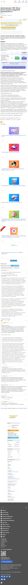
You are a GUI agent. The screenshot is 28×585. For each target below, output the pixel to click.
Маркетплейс (5, 524)
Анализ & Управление (7, 516)
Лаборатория (5, 514)
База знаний (5, 512)
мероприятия (8, 119)
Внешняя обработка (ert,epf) (13, 471)
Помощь (3, 544)
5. (1, 384)
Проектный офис (6, 526)
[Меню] (2, 2)
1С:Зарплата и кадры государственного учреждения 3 (13, 478)
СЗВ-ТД (3, 119)
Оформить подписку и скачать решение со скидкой (14, 67)
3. (2, 367)
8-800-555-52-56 (5, 557)
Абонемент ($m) (11, 500)
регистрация (18, 408)
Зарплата (9, 465)
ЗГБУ (14, 119)
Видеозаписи (5, 530)
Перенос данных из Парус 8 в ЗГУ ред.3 (10, 152)
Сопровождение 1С (6, 518)
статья (14, 326)
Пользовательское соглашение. (7, 568)
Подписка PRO (4, 541)
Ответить (5, 320)
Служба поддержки (6, 549)
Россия (9, 488)
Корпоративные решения (8, 520)
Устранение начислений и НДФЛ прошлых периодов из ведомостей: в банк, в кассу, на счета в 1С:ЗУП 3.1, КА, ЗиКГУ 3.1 (14, 220)
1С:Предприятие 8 (11, 474)
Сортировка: (7, 267)
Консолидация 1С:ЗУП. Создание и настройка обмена (13, 185)
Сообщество (3, 540)
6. (1, 396)
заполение (18, 119)
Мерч (3, 536)
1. (1, 270)
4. (1, 376)
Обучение (4, 522)
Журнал (4, 510)
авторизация (24, 408)
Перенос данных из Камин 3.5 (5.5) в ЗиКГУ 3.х (12, 202)
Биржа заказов (5, 532)
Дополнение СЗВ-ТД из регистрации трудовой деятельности (10, 10)
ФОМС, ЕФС (10, 494)
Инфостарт (18, 117)
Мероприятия (5, 528)
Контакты (3, 546)
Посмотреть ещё (13, 260)
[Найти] (26, 508)
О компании (3, 539)
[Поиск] (4, 2)
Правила (3, 542)
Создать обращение (6, 561)
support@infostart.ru (5, 558)
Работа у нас (4, 545)
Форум (4, 534)
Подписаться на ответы (5, 265)
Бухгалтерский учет (11, 497)
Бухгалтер (9, 468)
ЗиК (12, 119)
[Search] (14, 508)
